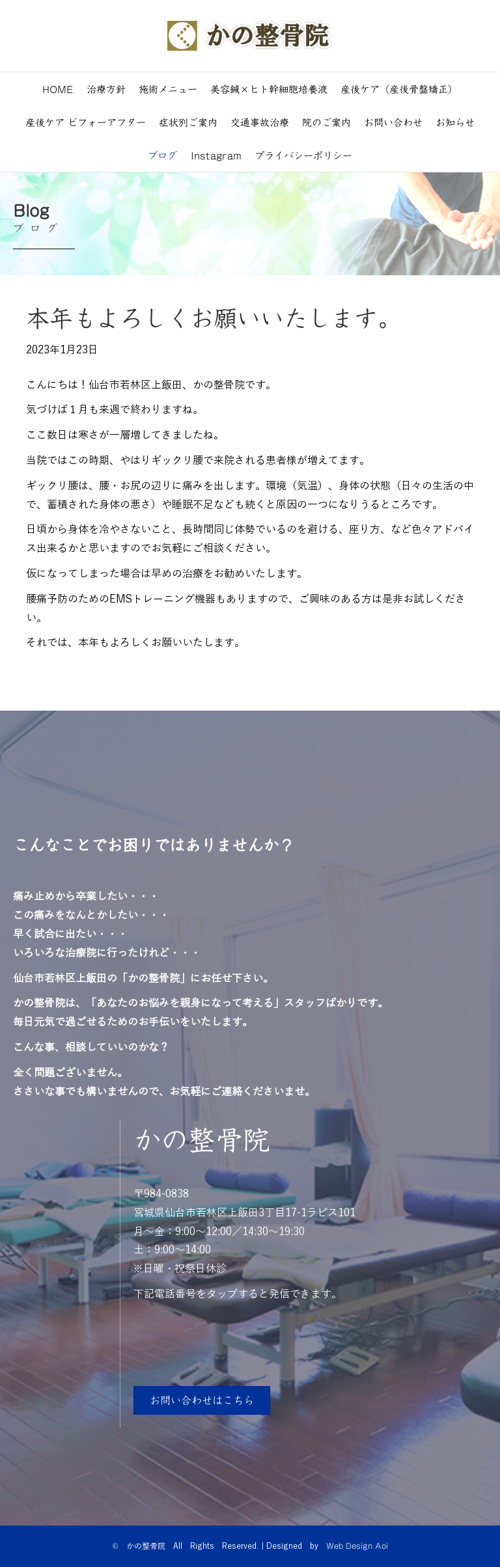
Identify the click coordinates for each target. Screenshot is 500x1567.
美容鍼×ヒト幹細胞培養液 (268, 88)
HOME (58, 88)
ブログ (162, 155)
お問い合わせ (393, 122)
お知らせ (455, 122)
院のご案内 (326, 122)
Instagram (216, 155)
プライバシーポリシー (303, 155)
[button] (201, 1400)
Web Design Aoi (357, 1545)
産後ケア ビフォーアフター (85, 122)
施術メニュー (168, 88)
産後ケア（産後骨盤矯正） (399, 88)
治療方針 (106, 88)
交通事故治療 (259, 122)
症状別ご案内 (188, 122)
